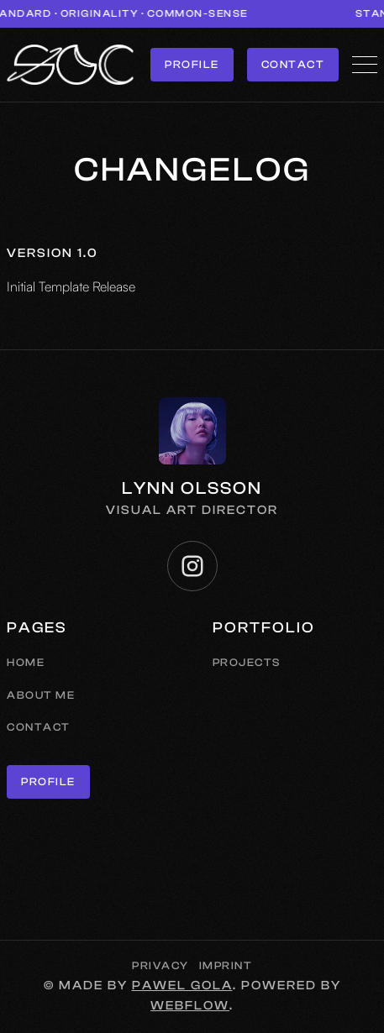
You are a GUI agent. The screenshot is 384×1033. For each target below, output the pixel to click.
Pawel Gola (182, 985)
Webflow (189, 1006)
